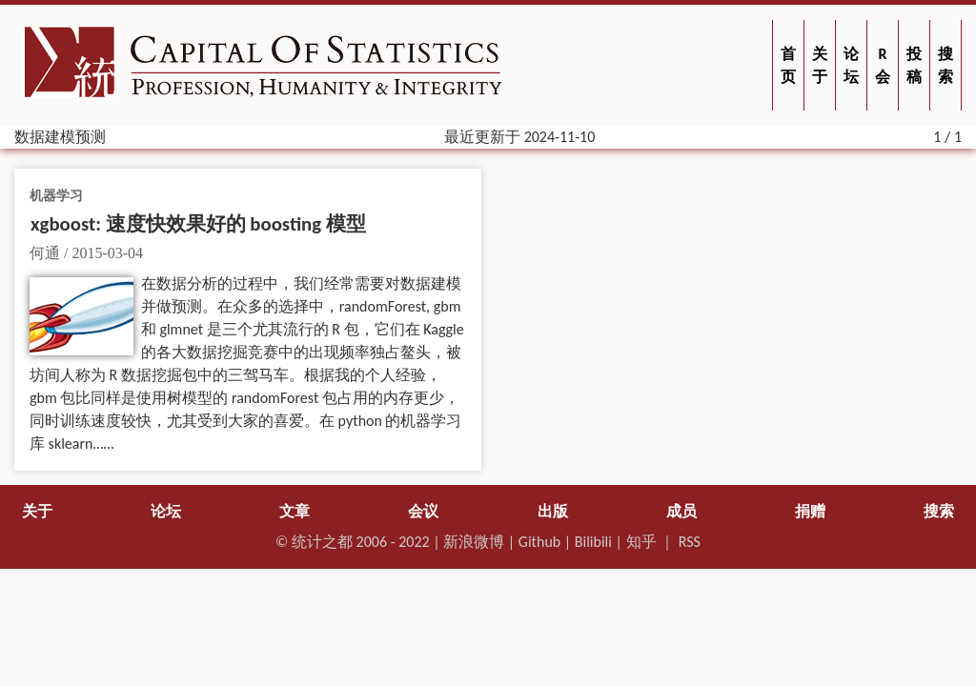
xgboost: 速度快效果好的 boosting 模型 (198, 224)
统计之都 (322, 542)
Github (539, 542)
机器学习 (56, 195)
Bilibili (593, 542)
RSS (690, 542)
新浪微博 (473, 542)
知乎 (641, 542)
